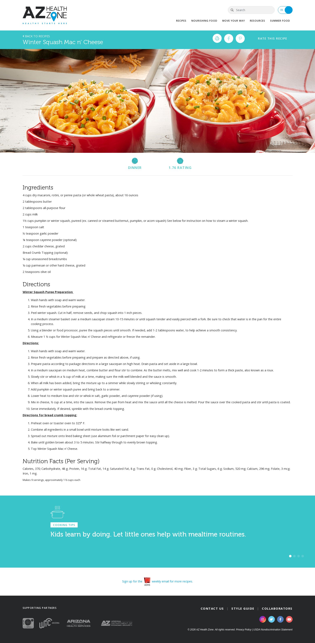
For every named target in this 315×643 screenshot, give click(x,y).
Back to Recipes (36, 36)
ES (287, 10)
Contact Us (212, 608)
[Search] (251, 10)
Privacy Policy (243, 629)
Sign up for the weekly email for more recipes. (157, 581)
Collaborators (277, 608)
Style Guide (242, 608)
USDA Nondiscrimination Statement (273, 629)
